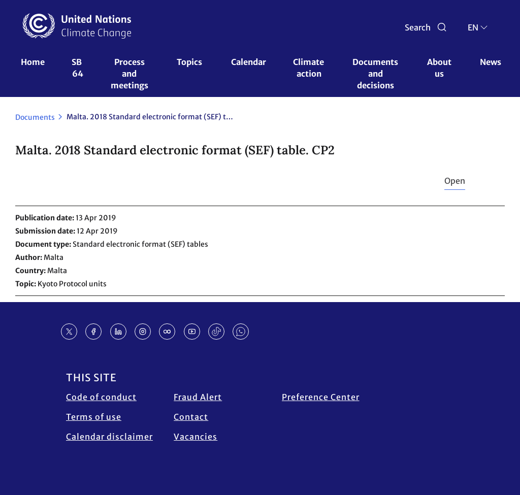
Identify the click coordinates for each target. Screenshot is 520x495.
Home (33, 62)
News (490, 62)
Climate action (309, 68)
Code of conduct (101, 397)
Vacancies (195, 437)
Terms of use (93, 417)
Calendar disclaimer (109, 437)
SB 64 (77, 68)
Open (454, 181)
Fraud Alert (198, 397)
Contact (191, 417)
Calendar (248, 62)
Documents (35, 117)
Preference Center (321, 397)
